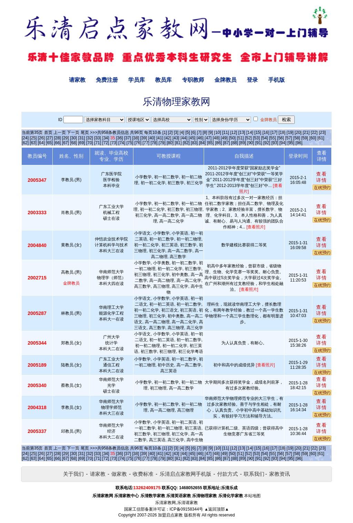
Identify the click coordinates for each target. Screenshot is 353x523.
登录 (252, 80)
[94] (283, 142)
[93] (274, 142)
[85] (210, 142)
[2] (170, 132)
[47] (208, 138)
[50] (232, 138)
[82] (186, 142)
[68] (73, 142)
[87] (226, 142)
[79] (162, 142)
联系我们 (254, 474)
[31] (81, 138)
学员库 (136, 80)
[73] (113, 142)
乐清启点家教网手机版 (185, 474)
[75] (130, 142)
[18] (282, 132)
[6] (193, 132)
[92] (266, 142)
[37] (127, 138)
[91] (258, 142)
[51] (240, 138)
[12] (233, 132)
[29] (65, 138)
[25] (33, 138)
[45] (192, 138)
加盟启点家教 (170, 515)
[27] (49, 138)
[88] (234, 142)
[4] (182, 132)
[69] (81, 142)
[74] (121, 142)
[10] (217, 132)
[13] (241, 132)
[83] (194, 142)
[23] (322, 132)
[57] (288, 138)
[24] (25, 138)
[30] (73, 138)
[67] (65, 142)
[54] (264, 138)
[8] (205, 132)
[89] (242, 142)
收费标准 (143, 474)
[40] (151, 138)
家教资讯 (279, 474)
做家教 (119, 474)
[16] (265, 132)
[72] (105, 142)
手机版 (276, 80)
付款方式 (227, 474)
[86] (218, 142)
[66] (57, 142)
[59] (304, 138)
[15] (257, 132)
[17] (274, 132)
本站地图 (252, 495)
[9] (210, 132)
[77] (145, 142)
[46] (199, 138)
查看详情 (321, 177)
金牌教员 (225, 80)
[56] (280, 138)
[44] (184, 138)
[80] (170, 142)
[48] (216, 138)
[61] (320, 138)
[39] (143, 138)
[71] (97, 142)
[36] (119, 138)
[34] (105, 138)
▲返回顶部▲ (216, 509)
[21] (306, 132)
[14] (249, 132)
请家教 (77, 80)
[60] (312, 138)
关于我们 (73, 474)
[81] (178, 142)
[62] (25, 142)
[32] (89, 138)
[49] (224, 138)
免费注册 (107, 80)
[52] (248, 138)
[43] (175, 138)
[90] (250, 142)
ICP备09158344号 (186, 509)
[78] (154, 142)
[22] (314, 132)
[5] (187, 132)
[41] (159, 138)
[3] (176, 132)
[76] (137, 142)
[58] (296, 138)
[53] (256, 138)
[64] (41, 142)
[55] (272, 138)
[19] (289, 132)
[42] (167, 138)
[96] (298, 142)
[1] (164, 132)
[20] (298, 132)
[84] (202, 142)
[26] (41, 138)
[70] (89, 142)
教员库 (163, 80)
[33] (97, 138)
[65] (49, 142)
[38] (135, 138)
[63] (33, 142)
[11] (225, 132)
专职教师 (193, 80)
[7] (199, 132)
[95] (291, 142)
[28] (57, 138)
